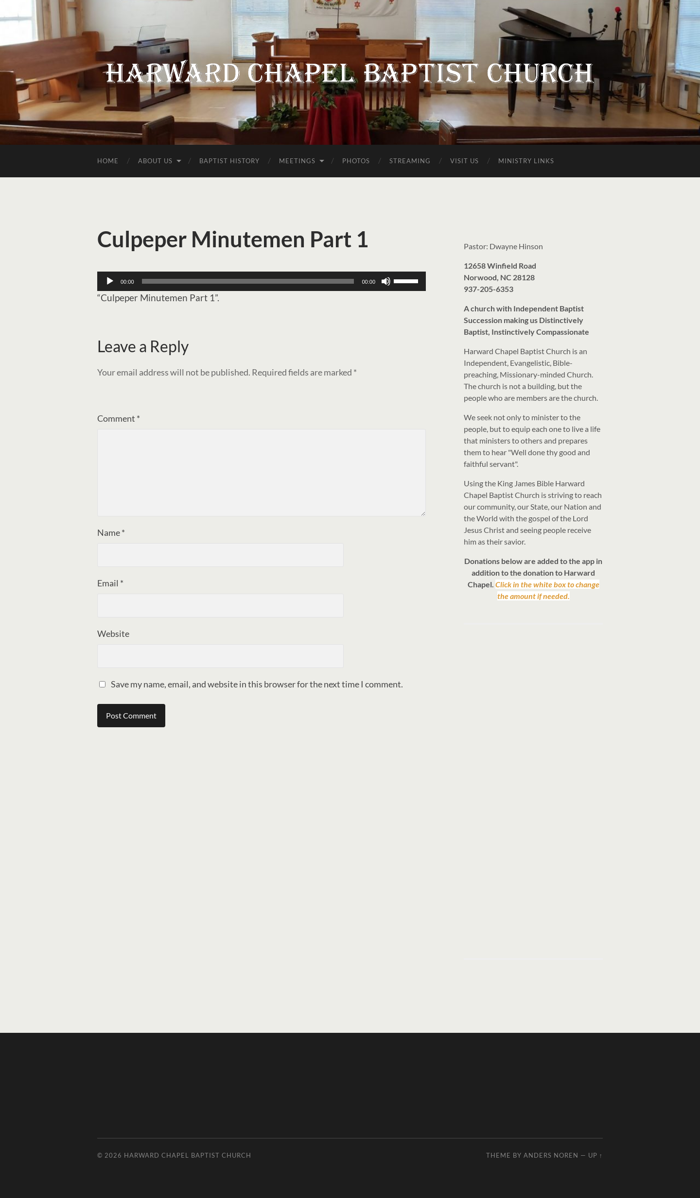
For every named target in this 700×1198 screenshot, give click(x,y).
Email (110, 583)
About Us (155, 161)
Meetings (297, 161)
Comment (118, 418)
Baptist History (229, 161)
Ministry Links (526, 161)
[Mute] (386, 281)
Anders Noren (551, 1155)
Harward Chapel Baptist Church (187, 1155)
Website (113, 633)
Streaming (410, 161)
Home (108, 161)
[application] (261, 281)
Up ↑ (595, 1155)
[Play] (110, 281)
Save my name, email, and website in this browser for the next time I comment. (257, 684)
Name (111, 532)
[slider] (248, 281)
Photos (356, 161)
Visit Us (464, 161)
